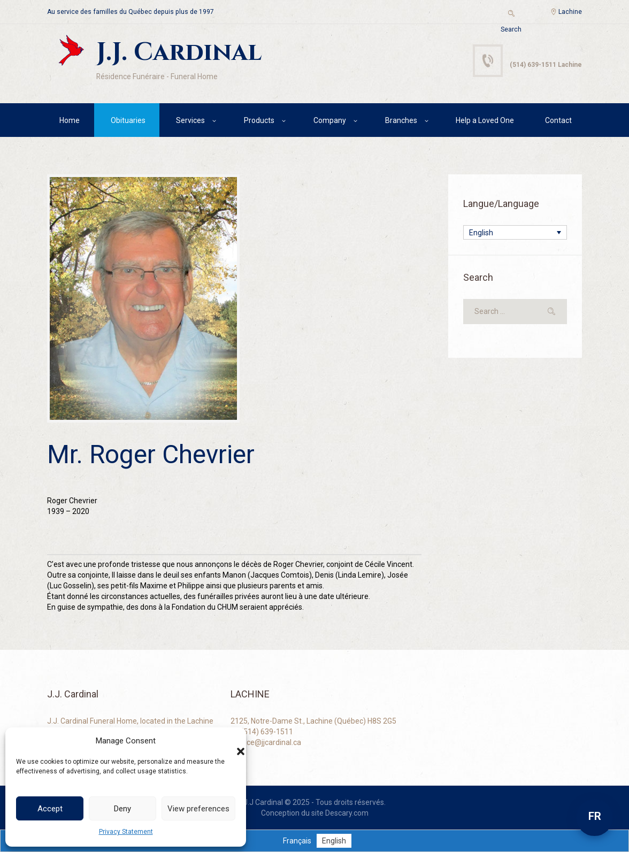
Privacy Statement (126, 831)
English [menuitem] (481, 232)
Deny (122, 808)
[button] (230, 740)
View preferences (198, 808)
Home (69, 120)
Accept (50, 808)
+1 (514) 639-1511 (262, 731)
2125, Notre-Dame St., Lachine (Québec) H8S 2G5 (313, 721)
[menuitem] (515, 232)
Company (329, 120)
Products (259, 120)
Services (190, 120)
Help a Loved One (485, 120)
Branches (401, 120)
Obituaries (128, 120)
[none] (515, 232)
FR (594, 816)
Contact (558, 120)
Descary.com (347, 813)
